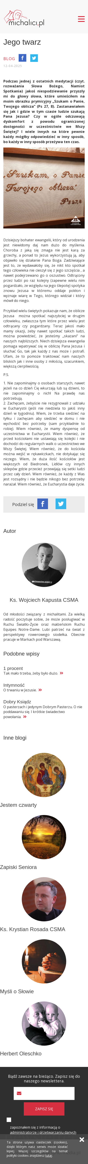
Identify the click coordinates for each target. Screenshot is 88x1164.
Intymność (14, 685)
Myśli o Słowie (17, 991)
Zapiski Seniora (18, 867)
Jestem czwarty (18, 805)
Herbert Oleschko (21, 1054)
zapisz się (44, 1108)
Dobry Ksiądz (17, 701)
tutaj (48, 1155)
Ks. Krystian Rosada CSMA (32, 929)
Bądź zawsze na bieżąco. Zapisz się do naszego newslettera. (44, 1078)
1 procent (13, 668)
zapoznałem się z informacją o (43, 1130)
